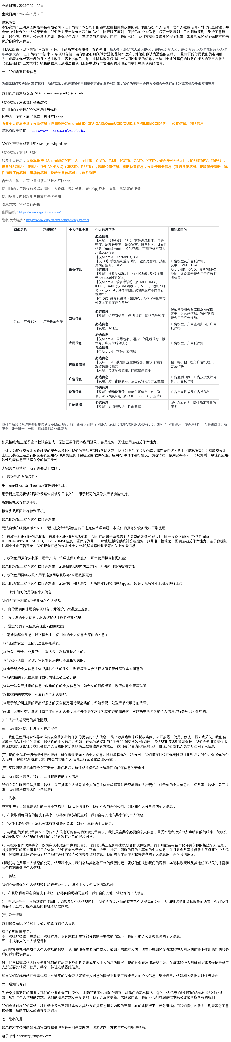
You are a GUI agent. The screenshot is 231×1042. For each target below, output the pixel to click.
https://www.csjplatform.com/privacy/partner (57, 220)
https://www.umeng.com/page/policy (57, 130)
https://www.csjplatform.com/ (40, 212)
